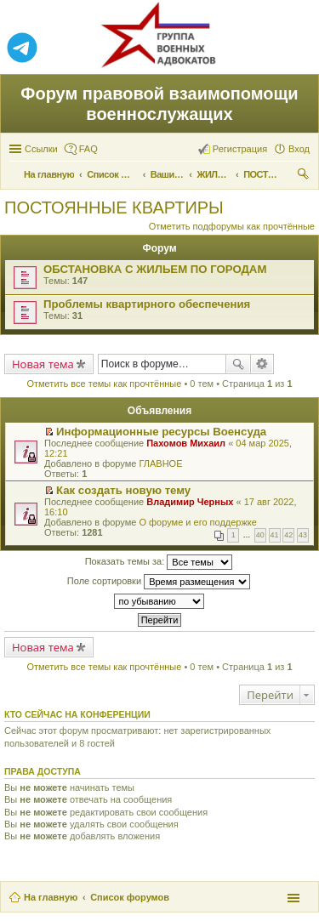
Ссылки (41, 149)
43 (303, 535)
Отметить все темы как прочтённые (103, 383)
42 (288, 535)
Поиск (238, 364)
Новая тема (43, 364)
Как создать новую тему (123, 490)
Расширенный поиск (262, 364)
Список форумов (129, 897)
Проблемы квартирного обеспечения (146, 304)
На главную (50, 897)
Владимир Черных (189, 502)
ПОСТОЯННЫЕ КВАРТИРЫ (114, 207)
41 (275, 535)
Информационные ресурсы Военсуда (161, 431)
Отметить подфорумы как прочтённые (232, 226)
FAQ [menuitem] (88, 149)
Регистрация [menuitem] (240, 149)
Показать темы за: (159, 562)
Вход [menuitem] (299, 149)
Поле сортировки (158, 581)
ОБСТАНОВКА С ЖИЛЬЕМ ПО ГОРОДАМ (154, 269)
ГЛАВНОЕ (160, 463)
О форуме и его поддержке (197, 522)
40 (260, 535)
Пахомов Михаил (185, 443)
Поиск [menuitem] (304, 176)
